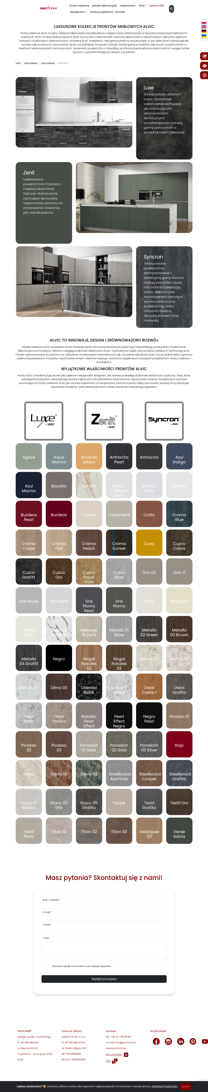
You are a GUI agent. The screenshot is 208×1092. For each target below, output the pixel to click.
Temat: (47, 924)
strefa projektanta (101, 12)
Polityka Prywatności (164, 1086)
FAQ (108, 1061)
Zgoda (185, 1086)
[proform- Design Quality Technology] (34, 8)
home (18, 63)
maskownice (127, 5)
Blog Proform (114, 1054)
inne (141, 5)
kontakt (120, 12)
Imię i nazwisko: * (52, 899)
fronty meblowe (79, 5)
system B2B (156, 5)
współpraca (77, 12)
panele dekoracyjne (104, 5)
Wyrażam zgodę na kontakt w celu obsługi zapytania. (81, 966)
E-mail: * (47, 912)
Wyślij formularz (104, 979)
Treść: (46, 938)
